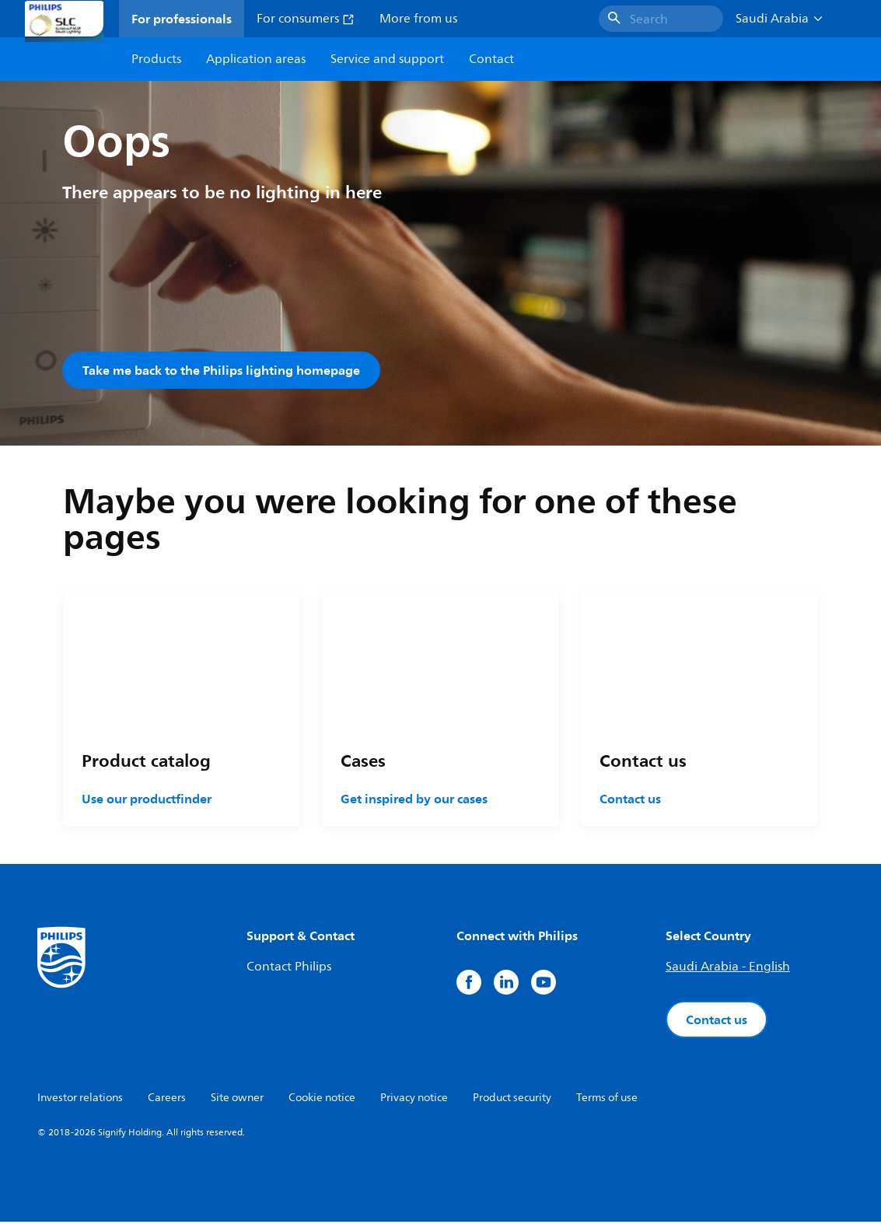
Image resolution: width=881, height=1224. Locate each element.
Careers (167, 1100)
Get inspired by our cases (414, 801)
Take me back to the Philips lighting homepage (221, 370)
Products (156, 59)
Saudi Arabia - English (728, 969)
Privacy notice (414, 1100)
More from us (418, 18)
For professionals (181, 18)
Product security (512, 1100)
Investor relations (80, 1100)
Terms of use (607, 1100)
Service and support (387, 59)
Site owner (237, 1100)
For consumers (306, 18)
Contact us (630, 801)
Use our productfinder (147, 801)
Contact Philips (288, 969)
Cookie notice (321, 1100)
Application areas (256, 59)
